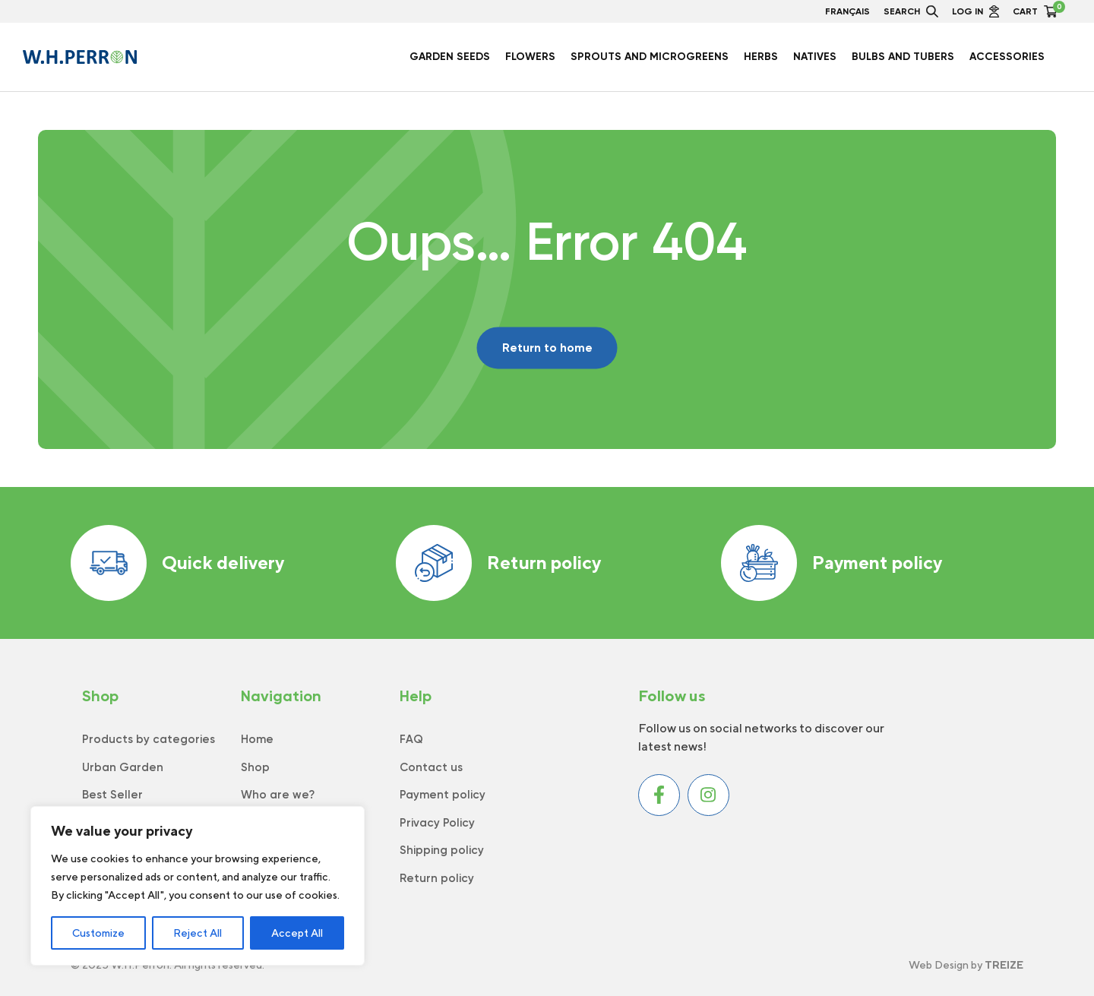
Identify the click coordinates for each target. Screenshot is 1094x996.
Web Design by (966, 965)
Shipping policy (442, 850)
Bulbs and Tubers (903, 57)
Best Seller (112, 795)
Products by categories (148, 739)
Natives (814, 57)
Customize (98, 933)
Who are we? (278, 795)
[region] (197, 886)
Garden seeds (449, 57)
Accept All (297, 933)
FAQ (411, 739)
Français (847, 11)
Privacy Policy (437, 823)
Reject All (197, 933)
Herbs (761, 57)
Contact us (431, 767)
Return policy (498, 563)
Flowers (530, 57)
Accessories (1007, 57)
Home (257, 739)
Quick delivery (177, 563)
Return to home (547, 347)
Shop (255, 767)
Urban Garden (122, 767)
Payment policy (831, 563)
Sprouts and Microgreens (650, 57)
